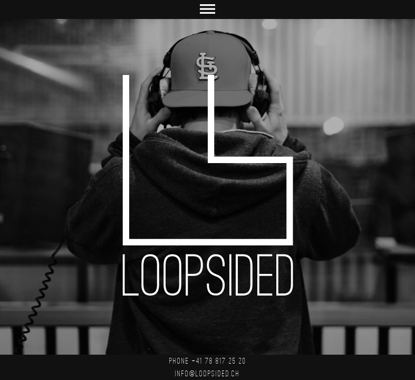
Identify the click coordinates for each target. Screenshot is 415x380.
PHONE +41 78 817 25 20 (207, 361)
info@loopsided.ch (207, 373)
